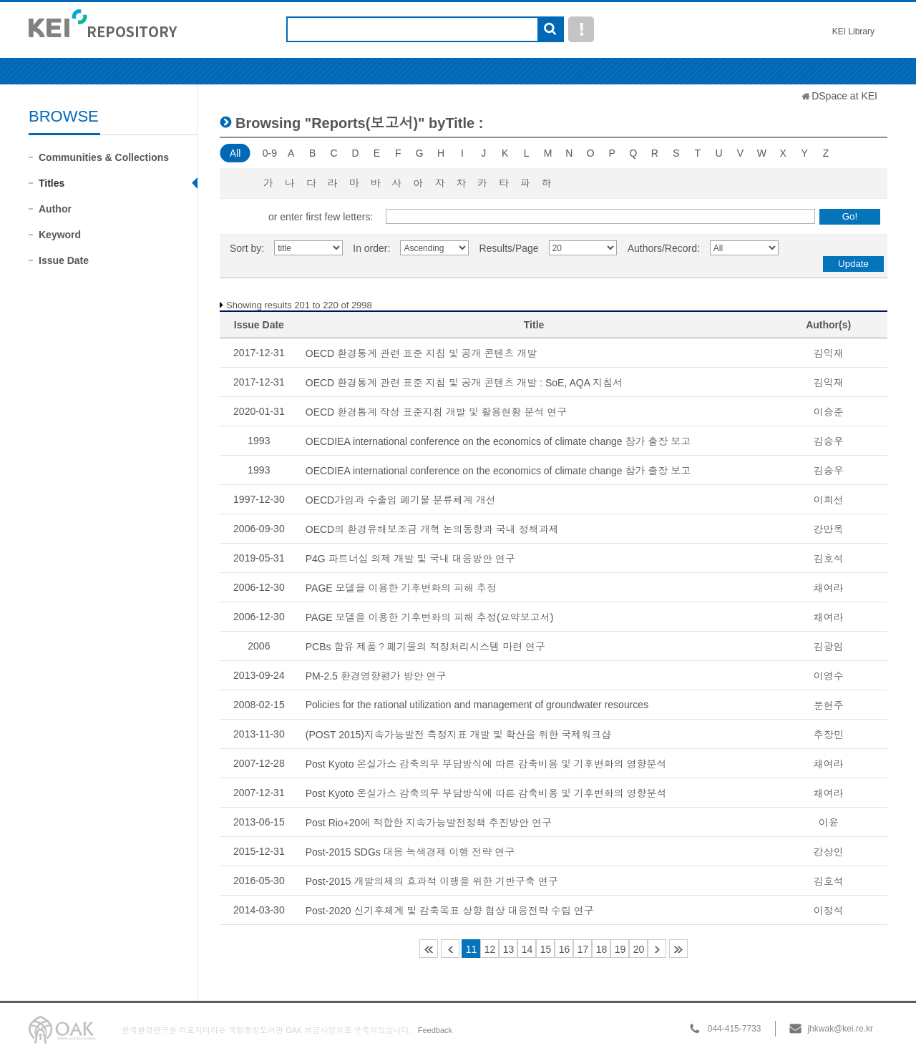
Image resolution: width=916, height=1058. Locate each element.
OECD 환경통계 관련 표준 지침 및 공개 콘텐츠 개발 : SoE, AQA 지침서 (464, 382)
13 (509, 949)
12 (490, 949)
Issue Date (64, 260)
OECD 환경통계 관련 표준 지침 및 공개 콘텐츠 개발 (421, 353)
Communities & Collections (104, 157)
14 (527, 949)
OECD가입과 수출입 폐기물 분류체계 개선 (401, 500)
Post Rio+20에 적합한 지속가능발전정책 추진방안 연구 (429, 822)
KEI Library (853, 31)
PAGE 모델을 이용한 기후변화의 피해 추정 (401, 588)
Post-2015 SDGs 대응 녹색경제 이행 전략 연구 (410, 852)
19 (620, 949)
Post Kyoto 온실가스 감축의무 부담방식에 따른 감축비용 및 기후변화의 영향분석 (486, 764)
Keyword (60, 234)
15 (546, 949)
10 (450, 948)
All (235, 153)
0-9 (270, 153)
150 (678, 948)
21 (657, 948)
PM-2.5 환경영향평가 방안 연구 (376, 676)
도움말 (581, 29)
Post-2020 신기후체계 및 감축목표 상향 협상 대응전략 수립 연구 (450, 910)
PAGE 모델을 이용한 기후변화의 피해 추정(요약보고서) (430, 617)
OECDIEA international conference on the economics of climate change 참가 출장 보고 (498, 441)
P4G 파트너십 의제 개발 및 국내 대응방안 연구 (410, 558)
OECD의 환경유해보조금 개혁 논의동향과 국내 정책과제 (432, 529)
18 (602, 949)
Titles (51, 183)
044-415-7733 (734, 1029)
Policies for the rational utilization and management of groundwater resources (477, 704)
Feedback (435, 1030)
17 (583, 949)
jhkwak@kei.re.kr (840, 1029)
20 (639, 949)
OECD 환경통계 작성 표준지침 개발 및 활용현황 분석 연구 (436, 412)
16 (564, 949)
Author (55, 209)
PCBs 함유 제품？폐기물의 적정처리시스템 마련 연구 (425, 646)
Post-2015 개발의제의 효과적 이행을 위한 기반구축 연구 (432, 881)
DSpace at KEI (844, 96)
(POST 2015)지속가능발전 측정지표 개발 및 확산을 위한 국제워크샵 (459, 734)
